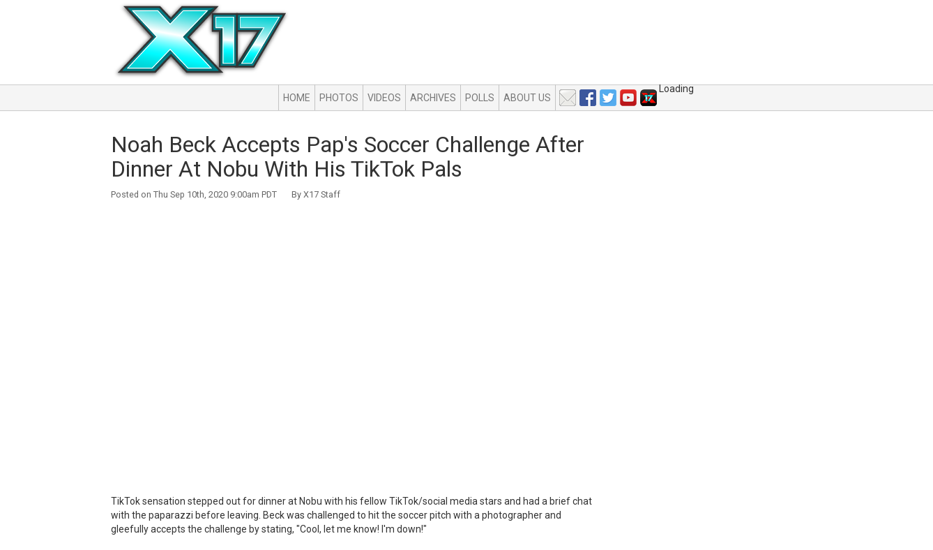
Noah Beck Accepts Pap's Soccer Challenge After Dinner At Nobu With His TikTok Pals (347, 156)
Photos (338, 97)
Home (296, 97)
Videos (384, 97)
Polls (479, 97)
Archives (433, 97)
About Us (527, 97)
